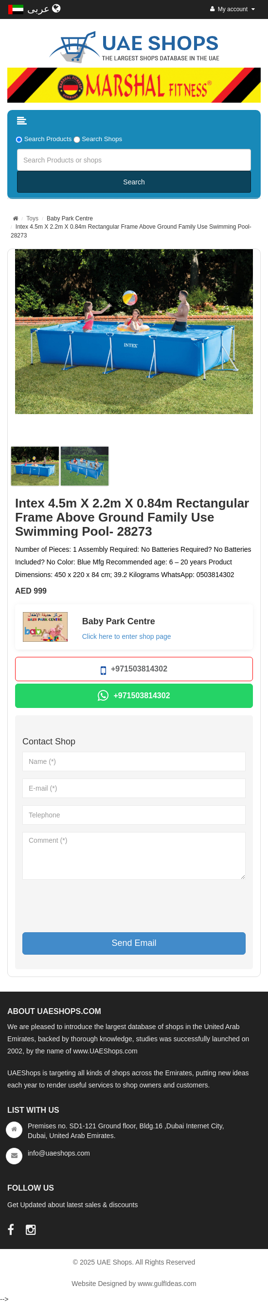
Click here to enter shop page (126, 636)
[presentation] (96, 906)
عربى (44, 8)
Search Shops (102, 139)
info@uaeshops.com (59, 1153)
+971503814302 (134, 671)
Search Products (48, 139)
